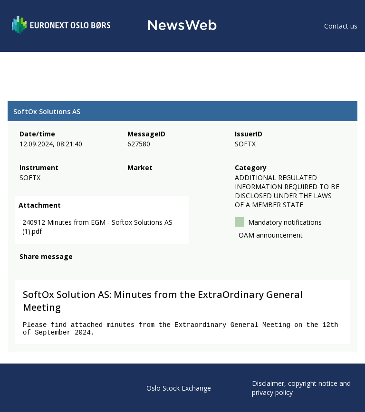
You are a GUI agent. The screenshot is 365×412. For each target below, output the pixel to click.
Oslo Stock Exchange (178, 388)
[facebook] (25, 270)
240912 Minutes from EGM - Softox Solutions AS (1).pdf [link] (97, 228)
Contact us (340, 25)
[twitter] (40, 270)
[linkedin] (57, 270)
